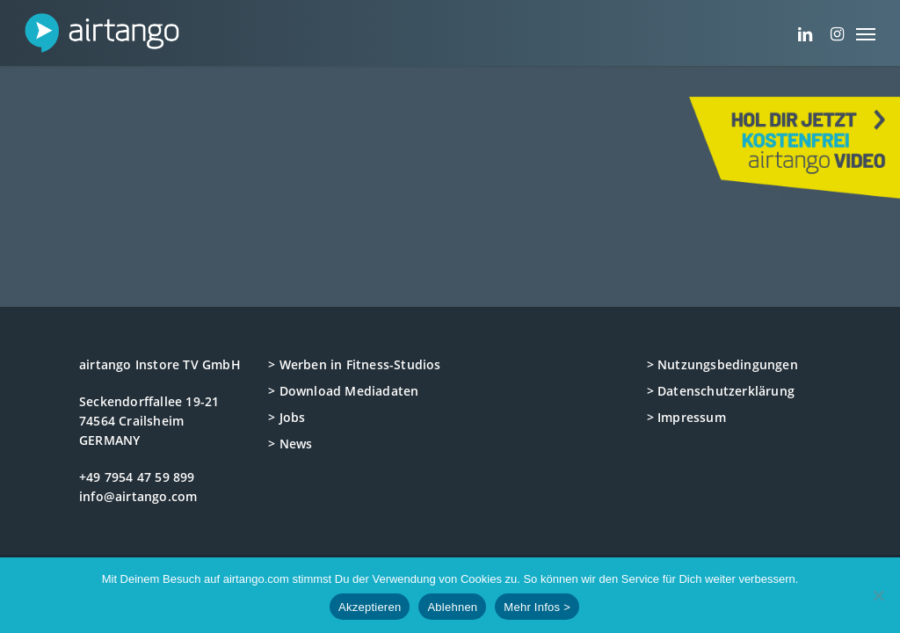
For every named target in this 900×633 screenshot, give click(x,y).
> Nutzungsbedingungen (722, 364)
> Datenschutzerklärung (721, 390)
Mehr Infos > (537, 607)
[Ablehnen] (878, 595)
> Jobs (286, 417)
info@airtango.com (138, 496)
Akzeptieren (369, 607)
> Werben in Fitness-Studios (354, 364)
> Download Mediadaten (343, 390)
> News (290, 443)
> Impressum (686, 417)
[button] (865, 33)
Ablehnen (452, 607)
